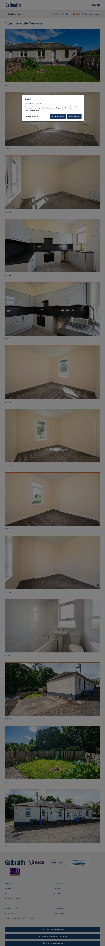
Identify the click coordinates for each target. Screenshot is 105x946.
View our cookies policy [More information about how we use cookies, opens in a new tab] (32, 110)
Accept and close (74, 116)
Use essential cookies (57, 116)
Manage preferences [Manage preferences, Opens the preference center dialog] (31, 116)
